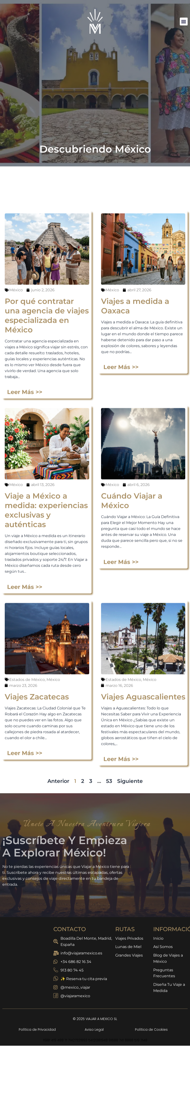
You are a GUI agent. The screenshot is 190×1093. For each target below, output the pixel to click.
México (16, 704)
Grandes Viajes (129, 955)
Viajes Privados (129, 938)
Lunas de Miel (128, 947)
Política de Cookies (151, 1029)
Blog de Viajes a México (168, 958)
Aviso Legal (94, 1029)
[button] (184, 21)
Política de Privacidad (37, 1029)
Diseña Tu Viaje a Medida (169, 988)
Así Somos (163, 947)
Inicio (158, 938)
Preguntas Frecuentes (164, 973)
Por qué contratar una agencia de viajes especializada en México (47, 730)
